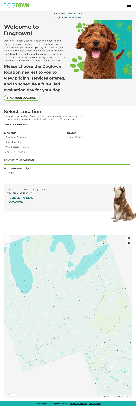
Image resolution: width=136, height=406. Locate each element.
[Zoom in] (7, 238)
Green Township (13, 142)
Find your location (21, 97)
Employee (75, 17)
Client (65, 17)
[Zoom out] (7, 242)
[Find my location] (129, 243)
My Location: (68, 13)
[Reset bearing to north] (7, 245)
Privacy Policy (95, 404)
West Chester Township (17, 147)
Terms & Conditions (78, 404)
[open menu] (129, 5)
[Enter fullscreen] (129, 238)
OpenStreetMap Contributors (120, 396)
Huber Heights (76, 137)
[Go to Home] (16, 5)
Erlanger (9, 172)
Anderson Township (15, 152)
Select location (74, 13)
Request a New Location (20, 200)
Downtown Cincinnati (16, 137)
